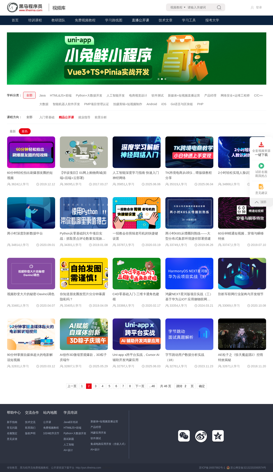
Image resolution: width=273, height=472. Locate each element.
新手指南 (12, 422)
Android (152, 104)
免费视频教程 (85, 20)
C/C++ (258, 95)
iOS (163, 104)
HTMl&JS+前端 (72, 427)
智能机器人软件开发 (66, 104)
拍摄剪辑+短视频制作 (127, 104)
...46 (152, 386)
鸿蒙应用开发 (98, 432)
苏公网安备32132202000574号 (246, 467)
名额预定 (12, 433)
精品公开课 (66, 117)
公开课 (47, 422)
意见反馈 (12, 438)
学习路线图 (113, 20)
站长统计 (107, 467)
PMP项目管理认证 (96, 104)
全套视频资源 (261, 149)
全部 (29, 95)
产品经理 (210, 95)
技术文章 (165, 20)
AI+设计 (68, 450)
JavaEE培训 (71, 422)
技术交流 (30, 422)
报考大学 (212, 20)
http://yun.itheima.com (88, 467)
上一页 (72, 386)
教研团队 (58, 20)
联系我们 (30, 427)
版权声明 (30, 433)
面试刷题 (69, 438)
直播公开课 (140, 20)
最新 (13, 131)
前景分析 (101, 117)
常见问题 (12, 427)
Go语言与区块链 (182, 104)
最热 (25, 131)
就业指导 (84, 117)
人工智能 (69, 444)
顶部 (260, 202)
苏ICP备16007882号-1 (212, 467)
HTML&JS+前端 (61, 95)
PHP (200, 104)
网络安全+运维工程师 (235, 95)
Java (42, 95)
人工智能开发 (116, 95)
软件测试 (158, 95)
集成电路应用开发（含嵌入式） (109, 443)
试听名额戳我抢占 (261, 170)
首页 (15, 20)
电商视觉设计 (138, 95)
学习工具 (189, 20)
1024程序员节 (51, 433)
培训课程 (35, 20)
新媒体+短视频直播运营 (184, 95)
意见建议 (261, 189)
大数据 (43, 104)
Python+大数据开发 (89, 95)
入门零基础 (46, 117)
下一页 (139, 386)
